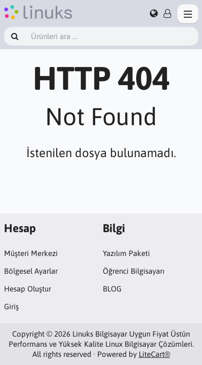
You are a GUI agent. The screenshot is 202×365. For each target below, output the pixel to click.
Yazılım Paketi (126, 253)
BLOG (112, 288)
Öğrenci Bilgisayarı (134, 271)
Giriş (11, 306)
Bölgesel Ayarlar (31, 271)
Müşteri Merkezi (31, 253)
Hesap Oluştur (27, 288)
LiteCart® (154, 354)
